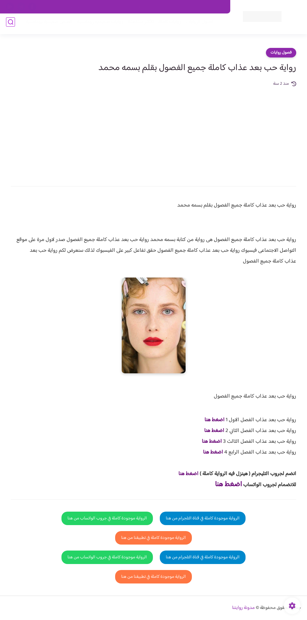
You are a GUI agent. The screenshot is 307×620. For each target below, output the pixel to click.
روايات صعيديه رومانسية (97, 24)
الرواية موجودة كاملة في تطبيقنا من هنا (153, 538)
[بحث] (10, 24)
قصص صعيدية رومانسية (46, 24)
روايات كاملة (167, 24)
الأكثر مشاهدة (138, 24)
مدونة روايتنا (243, 608)
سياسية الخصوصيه (103, 6)
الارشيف (75, 6)
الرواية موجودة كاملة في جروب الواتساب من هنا (107, 518)
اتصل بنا (216, 6)
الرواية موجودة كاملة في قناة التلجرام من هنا (203, 518)
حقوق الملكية (191, 6)
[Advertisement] (153, 132)
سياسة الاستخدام (139, 6)
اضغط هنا (214, 420)
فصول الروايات (197, 24)
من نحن (167, 6)
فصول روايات (281, 52)
